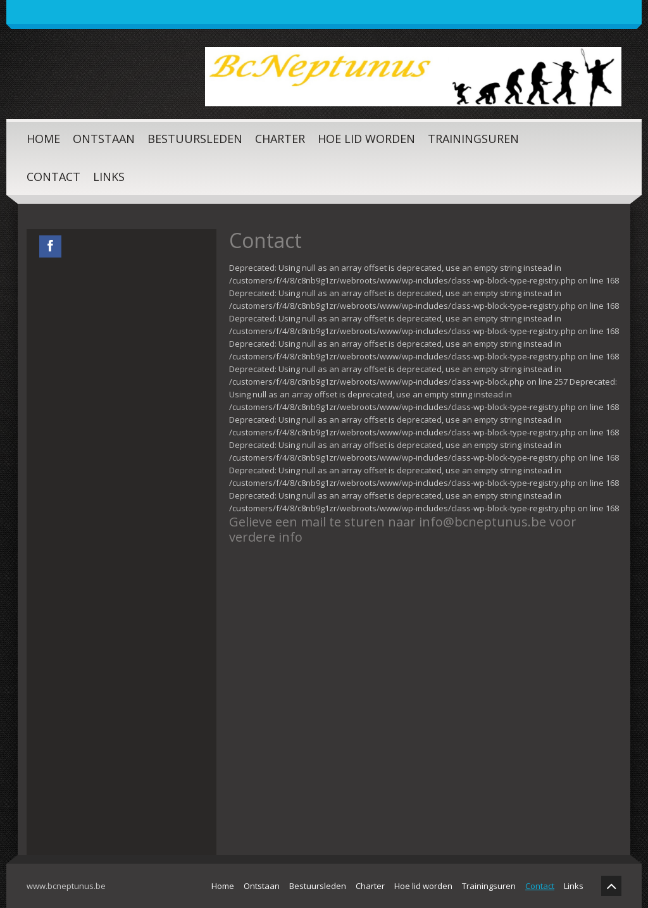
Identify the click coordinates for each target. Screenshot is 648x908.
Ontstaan (104, 138)
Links (109, 176)
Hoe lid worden (366, 138)
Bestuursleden (194, 138)
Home (43, 138)
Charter (280, 138)
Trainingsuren (473, 138)
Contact (53, 176)
